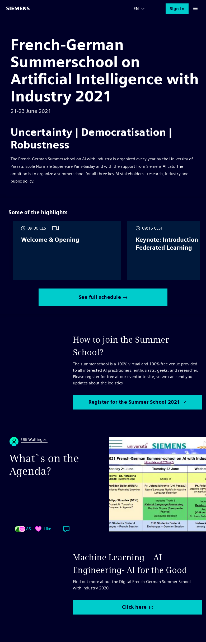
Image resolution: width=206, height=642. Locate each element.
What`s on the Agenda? (44, 464)
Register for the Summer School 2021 (134, 402)
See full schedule (103, 297)
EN (136, 8)
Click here (134, 607)
